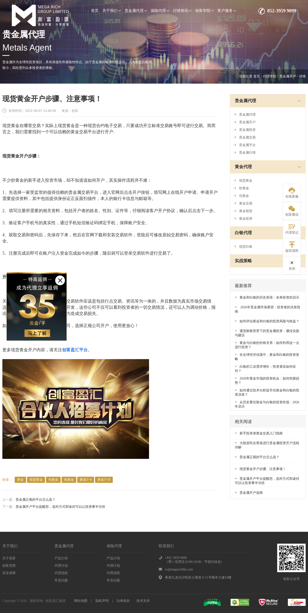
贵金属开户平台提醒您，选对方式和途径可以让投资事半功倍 (60, 506)
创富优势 (9, 565)
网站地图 (80, 601)
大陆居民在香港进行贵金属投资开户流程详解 (267, 445)
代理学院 (269, 76)
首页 (95, 11)
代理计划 (61, 565)
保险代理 (160, 11)
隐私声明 (102, 601)
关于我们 (111, 11)
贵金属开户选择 (249, 492)
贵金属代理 (136, 11)
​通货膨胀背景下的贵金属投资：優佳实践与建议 (267, 333)
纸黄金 (69, 479)
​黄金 (20, 479)
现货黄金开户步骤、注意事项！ (260, 469)
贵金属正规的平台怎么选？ (35, 499)
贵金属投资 (245, 130)
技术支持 (143, 601)
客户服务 (226, 11)
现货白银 (243, 246)
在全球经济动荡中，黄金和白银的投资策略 (267, 357)
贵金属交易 (245, 137)
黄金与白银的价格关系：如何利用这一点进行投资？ (267, 345)
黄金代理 (243, 166)
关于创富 (9, 558)
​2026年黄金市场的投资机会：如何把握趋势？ (267, 381)
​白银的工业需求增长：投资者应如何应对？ (265, 369)
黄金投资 (243, 218)
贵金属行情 (245, 152)
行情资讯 (182, 11)
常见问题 (61, 580)
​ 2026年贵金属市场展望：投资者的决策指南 (267, 309)
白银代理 (243, 232)
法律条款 (123, 601)
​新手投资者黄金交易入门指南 (259, 433)
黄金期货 (243, 211)
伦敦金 (53, 479)
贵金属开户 (287, 76)
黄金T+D (103, 479)
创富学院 (204, 11)
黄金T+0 (86, 479)
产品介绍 (61, 558)
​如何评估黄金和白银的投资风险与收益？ (267, 321)
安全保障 (9, 573)
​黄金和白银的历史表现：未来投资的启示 (267, 297)
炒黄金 (242, 188)
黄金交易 (243, 203)
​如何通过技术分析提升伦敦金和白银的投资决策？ (267, 392)
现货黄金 (36, 479)
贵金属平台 (245, 145)
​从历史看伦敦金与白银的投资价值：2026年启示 (267, 404)
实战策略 (243, 260)
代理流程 (61, 573)
